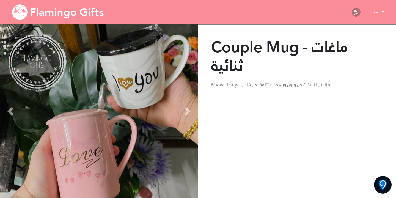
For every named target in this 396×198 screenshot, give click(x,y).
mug (376, 12)
